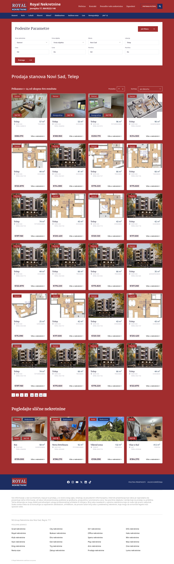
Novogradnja (93, 15)
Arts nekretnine (94, 545)
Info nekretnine (132, 528)
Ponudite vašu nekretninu (111, 6)
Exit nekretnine (56, 541)
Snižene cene (73, 15)
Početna (82, 6)
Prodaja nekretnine (96, 549)
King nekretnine (18, 545)
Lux (83, 15)
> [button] (44, 394)
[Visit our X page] (81, 481)
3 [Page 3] (26, 394)
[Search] (159, 6)
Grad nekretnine (18, 528)
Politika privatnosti (137, 481)
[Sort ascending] (119, 88)
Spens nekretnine (95, 536)
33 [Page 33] (36, 394)
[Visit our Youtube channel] (77, 481)
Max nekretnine (132, 541)
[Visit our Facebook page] (68, 481)
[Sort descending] (122, 88)
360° (105, 15)
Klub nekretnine (18, 536)
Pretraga (25, 59)
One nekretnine (132, 545)
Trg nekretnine (56, 545)
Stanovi (15, 15)
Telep (129, 42)
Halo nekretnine (132, 532)
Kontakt (92, 6)
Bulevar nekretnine (58, 532)
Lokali (30, 15)
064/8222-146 (49, 8)
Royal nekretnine (19, 532)
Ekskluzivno (60, 15)
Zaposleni (130, 6)
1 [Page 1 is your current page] (17, 394)
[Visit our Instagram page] (72, 481)
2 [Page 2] (21, 394)
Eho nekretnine (56, 536)
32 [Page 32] (32, 394)
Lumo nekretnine (133, 549)
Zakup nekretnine (57, 549)
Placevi (40, 15)
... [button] (29, 394)
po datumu (144, 88)
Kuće (23, 15)
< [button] (13, 394)
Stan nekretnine (18, 541)
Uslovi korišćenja (154, 481)
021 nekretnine (94, 528)
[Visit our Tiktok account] (90, 481)
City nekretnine (56, 528)
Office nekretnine (95, 532)
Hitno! (48, 15)
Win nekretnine (132, 536)
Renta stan (16, 549)
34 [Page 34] (41, 394)
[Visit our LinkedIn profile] (85, 481)
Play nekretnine (94, 541)
